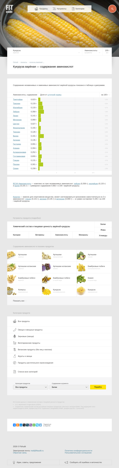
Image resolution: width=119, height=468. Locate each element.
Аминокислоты (61, 235)
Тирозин (16, 132)
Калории (16, 235)
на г (105, 95)
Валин (15, 136)
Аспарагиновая (19, 152)
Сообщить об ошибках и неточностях (86, 462)
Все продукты (21, 321)
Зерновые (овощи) (23, 336)
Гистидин (17, 144)
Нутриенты (61, 9)
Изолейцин (17, 108)
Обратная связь (20, 453)
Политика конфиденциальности (78, 451)
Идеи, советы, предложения (29, 462)
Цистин (16, 124)
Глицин (16, 160)
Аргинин (16, 140)
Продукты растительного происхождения (33, 362)
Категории (80, 9)
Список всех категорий (25, 371)
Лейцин (16, 112)
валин (17, 186)
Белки (103, 224)
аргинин (43, 199)
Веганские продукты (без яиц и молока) (32, 349)
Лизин (15, 116)
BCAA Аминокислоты (22, 184)
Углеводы (103, 236)
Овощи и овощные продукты (28, 329)
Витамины (39, 235)
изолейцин (93, 184)
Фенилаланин (19, 128)
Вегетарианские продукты (26, 343)
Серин (15, 168)
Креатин (16, 197)
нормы (54, 95)
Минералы (83, 235)
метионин (60, 199)
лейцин (77, 184)
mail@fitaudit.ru (37, 451)
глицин (28, 199)
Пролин (16, 164)
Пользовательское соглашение (78, 453)
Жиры (103, 230)
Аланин (16, 148)
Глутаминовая (19, 156)
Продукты (43, 9)
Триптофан (18, 99)
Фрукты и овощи (22, 356)
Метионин (17, 120)
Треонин (16, 104)
